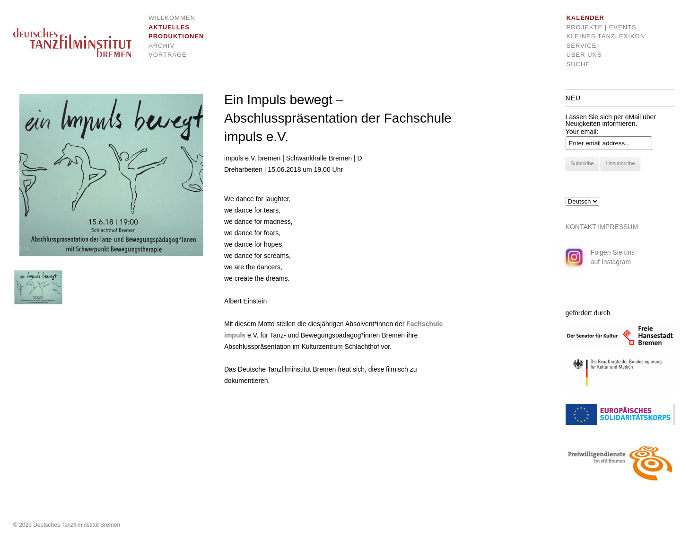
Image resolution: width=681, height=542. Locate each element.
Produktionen (169, 36)
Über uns (584, 54)
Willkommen (169, 17)
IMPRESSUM (618, 227)
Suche (578, 64)
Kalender (585, 17)
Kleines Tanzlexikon (605, 36)
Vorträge (167, 54)
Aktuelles (169, 27)
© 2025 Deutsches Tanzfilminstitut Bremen (66, 525)
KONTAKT (581, 227)
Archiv (161, 45)
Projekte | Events (601, 27)
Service (581, 45)
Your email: (582, 131)
